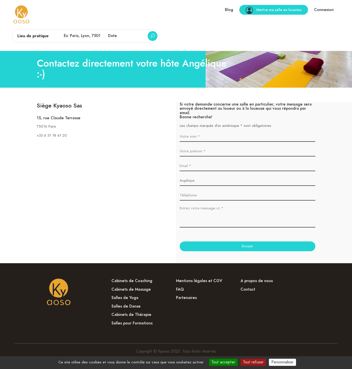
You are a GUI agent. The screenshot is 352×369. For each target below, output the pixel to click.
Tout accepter (223, 362)
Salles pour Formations (132, 323)
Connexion (324, 9)
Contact (248, 289)
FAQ (180, 289)
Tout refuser (253, 362)
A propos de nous (257, 281)
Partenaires (186, 297)
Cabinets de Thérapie (131, 314)
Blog (229, 9)
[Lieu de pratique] (82, 36)
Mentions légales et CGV (199, 281)
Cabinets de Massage (131, 289)
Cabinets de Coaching (131, 281)
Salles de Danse (126, 306)
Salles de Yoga (124, 297)
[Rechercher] (152, 36)
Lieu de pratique (33, 36)
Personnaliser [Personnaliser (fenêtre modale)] (282, 362)
